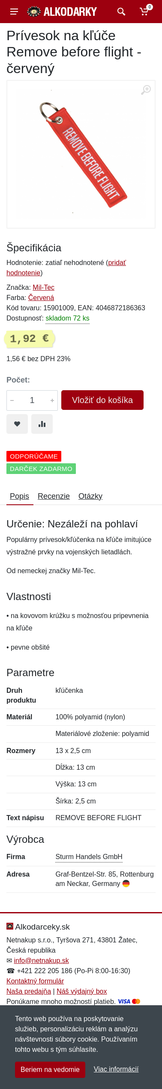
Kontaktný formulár (35, 981)
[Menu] (14, 11)
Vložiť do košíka (102, 400)
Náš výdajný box (82, 991)
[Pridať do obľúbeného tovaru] (17, 424)
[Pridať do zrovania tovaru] (42, 424)
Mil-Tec (43, 287)
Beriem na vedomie (50, 1069)
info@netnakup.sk (41, 960)
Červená (41, 297)
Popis (19, 496)
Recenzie (54, 496)
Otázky (90, 496)
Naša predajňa (28, 991)
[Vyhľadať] (120, 12)
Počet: (18, 380)
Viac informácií (116, 1069)
